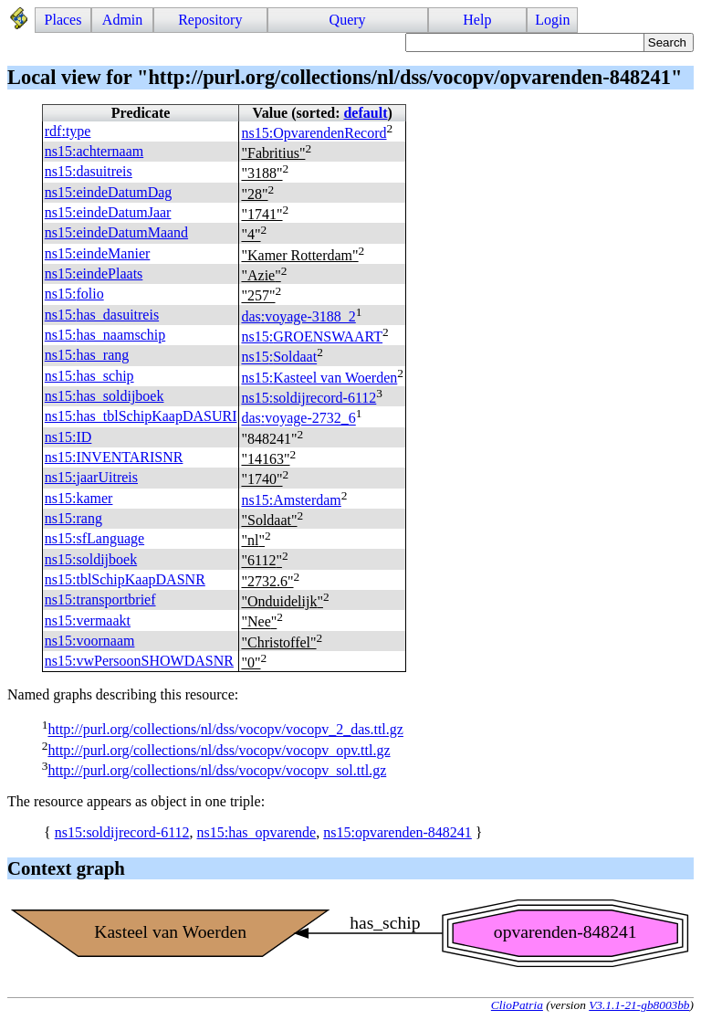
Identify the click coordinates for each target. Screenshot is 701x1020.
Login (552, 19)
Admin (122, 19)
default (365, 113)
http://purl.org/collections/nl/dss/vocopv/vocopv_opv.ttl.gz (218, 750)
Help (477, 19)
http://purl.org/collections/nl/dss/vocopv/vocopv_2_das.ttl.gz (225, 730)
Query (348, 19)
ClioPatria (517, 1005)
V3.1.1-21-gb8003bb (639, 1005)
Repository (210, 19)
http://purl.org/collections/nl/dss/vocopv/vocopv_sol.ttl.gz (216, 770)
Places (63, 19)
